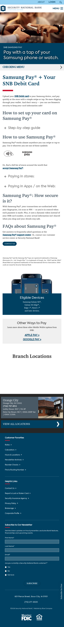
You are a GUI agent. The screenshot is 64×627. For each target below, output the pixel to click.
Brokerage (9, 508)
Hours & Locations (12, 455)
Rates (7, 445)
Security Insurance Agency (16, 498)
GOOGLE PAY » (32, 339)
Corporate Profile (12, 513)
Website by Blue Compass (43, 608)
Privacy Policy (10, 503)
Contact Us (10, 244)
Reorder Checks (11, 465)
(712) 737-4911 (10, 406)
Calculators (9, 450)
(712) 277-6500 (31, 602)
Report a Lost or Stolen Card (17, 493)
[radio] (32, 567)
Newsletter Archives (13, 460)
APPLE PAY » (32, 335)
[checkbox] (32, 571)
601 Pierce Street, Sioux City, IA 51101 (31, 596)
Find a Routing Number (14, 470)
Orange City (10, 400)
